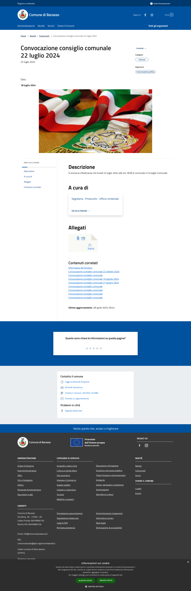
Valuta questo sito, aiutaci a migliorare (95, 428)
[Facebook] (140, 14)
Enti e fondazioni (25, 480)
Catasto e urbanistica (66, 489)
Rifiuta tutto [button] (106, 580)
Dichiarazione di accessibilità (109, 527)
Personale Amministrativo (29, 489)
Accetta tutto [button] (85, 580)
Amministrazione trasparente (109, 513)
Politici (21, 485)
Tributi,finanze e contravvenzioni (111, 475)
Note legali (101, 523)
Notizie (138, 465)
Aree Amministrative (27, 470)
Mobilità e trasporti (65, 499)
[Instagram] (146, 14)
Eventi (138, 493)
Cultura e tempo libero (67, 470)
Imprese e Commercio (66, 480)
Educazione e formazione (107, 465)
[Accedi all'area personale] (160, 3)
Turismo (60, 494)
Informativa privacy (105, 518)
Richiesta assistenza (66, 527)
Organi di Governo (26, 465)
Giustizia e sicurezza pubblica (109, 470)
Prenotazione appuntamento (70, 513)
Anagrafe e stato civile (67, 465)
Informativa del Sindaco (80, 268)
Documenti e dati (25, 494)
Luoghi (138, 488)
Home (23, 36)
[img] (50, 162)
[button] (95, 586)
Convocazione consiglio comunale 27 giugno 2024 (93, 282)
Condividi (141, 48)
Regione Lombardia (26, 3)
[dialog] (95, 575)
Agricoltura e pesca (104, 494)
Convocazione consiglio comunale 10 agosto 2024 (93, 279)
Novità (33, 36)
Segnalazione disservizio (68, 518)
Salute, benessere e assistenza (110, 484)
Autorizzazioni (102, 489)
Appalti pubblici (64, 485)
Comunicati (44, 36)
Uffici (20, 475)
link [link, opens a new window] (121, 575)
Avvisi (138, 475)
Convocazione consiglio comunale (85, 275)
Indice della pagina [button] (31, 162)
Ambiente (100, 480)
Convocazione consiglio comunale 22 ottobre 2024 (94, 271)
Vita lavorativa (63, 475)
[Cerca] (170, 15)
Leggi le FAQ (62, 523)
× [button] (188, 562)
